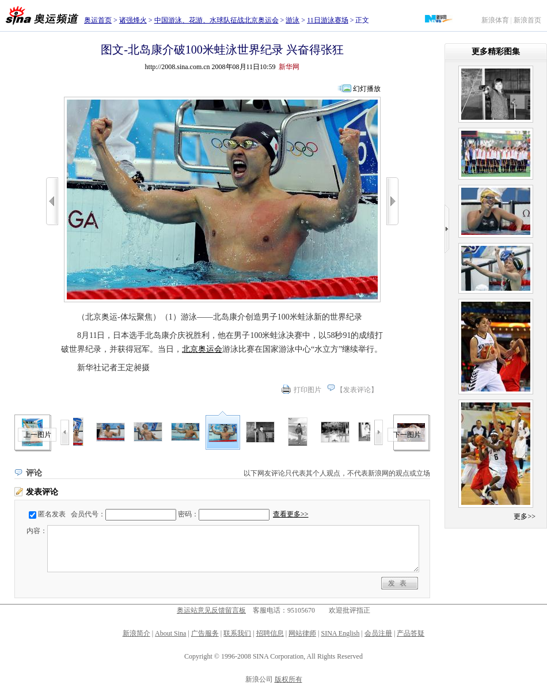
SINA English (340, 633)
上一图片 (37, 435)
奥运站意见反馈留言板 (211, 610)
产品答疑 (410, 633)
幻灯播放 (367, 89)
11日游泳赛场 (327, 20)
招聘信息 (270, 633)
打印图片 (307, 390)
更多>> (524, 516)
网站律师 (302, 633)
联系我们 (237, 633)
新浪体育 (495, 20)
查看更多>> (291, 514)
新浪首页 (527, 20)
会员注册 (378, 633)
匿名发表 (52, 514)
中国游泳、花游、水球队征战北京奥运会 (216, 20)
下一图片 (407, 435)
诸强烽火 (133, 20)
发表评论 (357, 390)
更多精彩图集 (496, 51)
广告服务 (205, 633)
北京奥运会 (202, 349)
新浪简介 (136, 633)
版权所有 (288, 679)
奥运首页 (98, 20)
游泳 (292, 20)
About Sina (170, 633)
